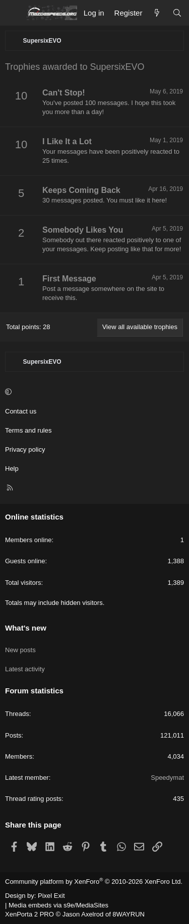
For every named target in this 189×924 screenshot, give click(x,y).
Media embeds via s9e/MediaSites (58, 905)
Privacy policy (25, 449)
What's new (25, 628)
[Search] (177, 13)
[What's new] (157, 13)
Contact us (20, 411)
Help (12, 468)
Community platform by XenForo (93, 881)
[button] (93, 392)
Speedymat (167, 777)
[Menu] (13, 13)
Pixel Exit (51, 895)
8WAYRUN (128, 914)
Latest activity (25, 669)
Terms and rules (28, 430)
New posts (20, 650)
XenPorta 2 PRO (29, 914)
